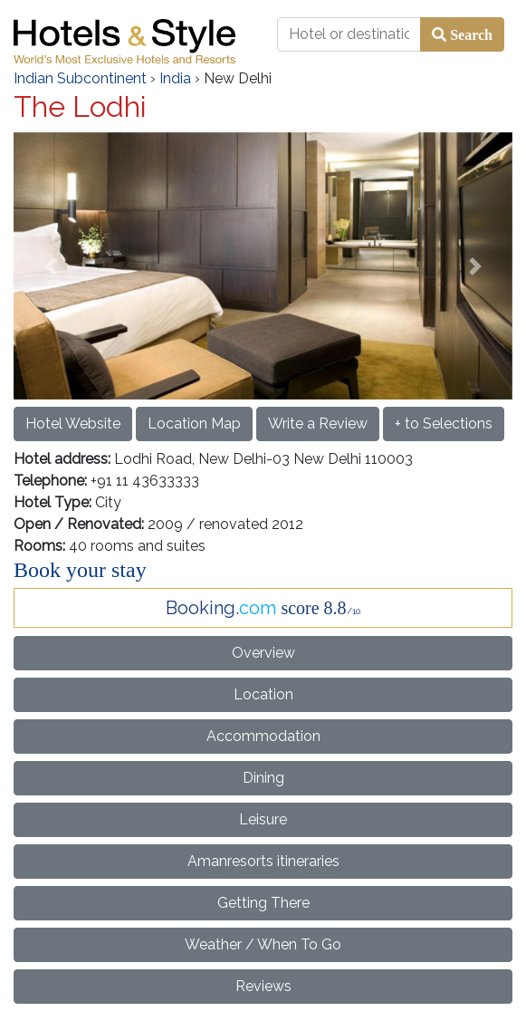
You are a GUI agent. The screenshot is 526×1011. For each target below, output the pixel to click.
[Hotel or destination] (349, 34)
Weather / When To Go (263, 944)
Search (469, 34)
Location (263, 694)
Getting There (263, 902)
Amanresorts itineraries (263, 861)
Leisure (263, 819)
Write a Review (318, 423)
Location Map (194, 423)
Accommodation (263, 736)
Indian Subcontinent (80, 78)
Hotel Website (72, 423)
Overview (263, 652)
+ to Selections (444, 423)
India (175, 78)
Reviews (263, 986)
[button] (51, 266)
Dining (263, 777)
